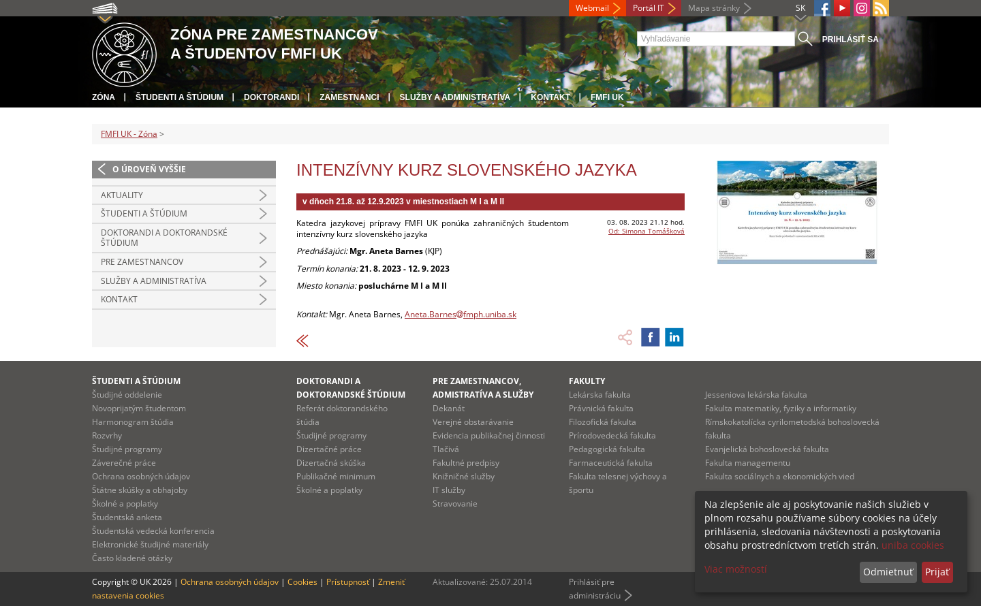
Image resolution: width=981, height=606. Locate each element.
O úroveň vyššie (149, 169)
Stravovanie (455, 503)
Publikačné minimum (335, 476)
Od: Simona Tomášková (646, 231)
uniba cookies (913, 545)
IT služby (449, 490)
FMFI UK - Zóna (129, 134)
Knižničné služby (464, 476)
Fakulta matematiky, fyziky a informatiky (780, 408)
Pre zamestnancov (142, 262)
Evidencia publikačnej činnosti (489, 435)
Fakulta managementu (747, 462)
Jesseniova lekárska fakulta (756, 394)
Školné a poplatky (125, 503)
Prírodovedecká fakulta (612, 435)
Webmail (592, 8)
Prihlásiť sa (850, 39)
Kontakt (550, 97)
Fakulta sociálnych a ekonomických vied (779, 476)
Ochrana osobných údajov (141, 476)
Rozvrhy (107, 435)
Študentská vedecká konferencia (153, 531)
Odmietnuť (888, 571)
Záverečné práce (124, 462)
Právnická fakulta (601, 408)
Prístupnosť (347, 582)
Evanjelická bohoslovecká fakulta (767, 449)
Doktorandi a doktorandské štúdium (164, 238)
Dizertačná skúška (331, 462)
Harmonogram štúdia (133, 422)
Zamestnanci (349, 97)
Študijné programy (127, 449)
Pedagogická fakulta (607, 449)
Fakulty (587, 381)
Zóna (103, 97)
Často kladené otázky (132, 558)
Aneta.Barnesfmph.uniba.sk (460, 314)
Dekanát (449, 408)
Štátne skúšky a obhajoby (139, 490)
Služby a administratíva (455, 97)
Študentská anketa (127, 517)
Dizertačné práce (329, 449)
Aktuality (122, 195)
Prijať (937, 571)
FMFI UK (607, 97)
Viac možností (735, 568)
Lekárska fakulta (600, 394)
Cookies (302, 582)
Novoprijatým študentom (139, 408)
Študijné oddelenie (127, 394)
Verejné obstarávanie (473, 422)
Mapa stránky (714, 8)
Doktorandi (271, 97)
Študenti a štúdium (179, 97)
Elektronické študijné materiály (150, 544)
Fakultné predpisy (466, 462)
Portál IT (648, 8)
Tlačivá (446, 449)
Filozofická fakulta (602, 422)
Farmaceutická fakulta (611, 462)
